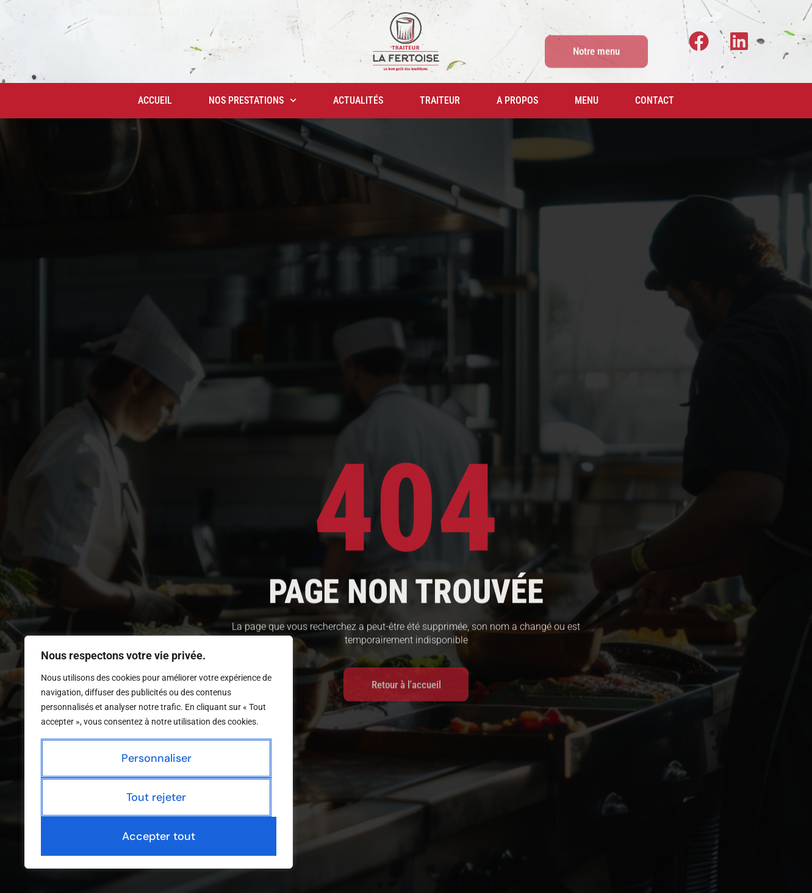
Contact (654, 100)
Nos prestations (252, 100)
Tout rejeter (156, 797)
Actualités (358, 100)
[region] (158, 752)
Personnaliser (156, 758)
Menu (586, 100)
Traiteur (440, 100)
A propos (517, 100)
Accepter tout (158, 836)
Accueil (155, 100)
